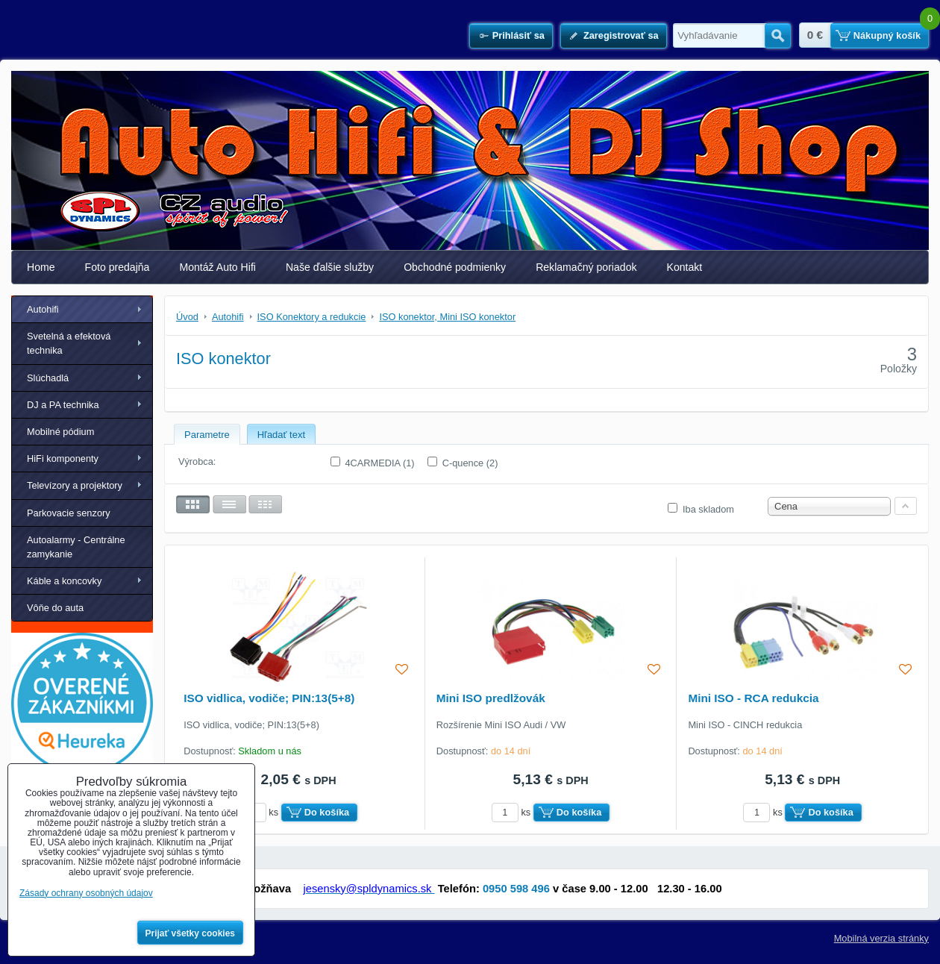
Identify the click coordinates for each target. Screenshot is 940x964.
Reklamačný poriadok (586, 267)
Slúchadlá (48, 378)
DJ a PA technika (63, 404)
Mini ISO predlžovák (490, 698)
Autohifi (43, 309)
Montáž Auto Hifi (217, 267)
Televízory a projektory (74, 485)
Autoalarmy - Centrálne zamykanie (76, 547)
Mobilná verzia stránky (881, 938)
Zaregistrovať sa (621, 35)
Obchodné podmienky (455, 267)
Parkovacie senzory (68, 513)
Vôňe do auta (55, 607)
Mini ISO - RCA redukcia (753, 698)
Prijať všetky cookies (190, 933)
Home (41, 267)
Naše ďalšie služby (330, 267)
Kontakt (685, 267)
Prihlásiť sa (518, 35)
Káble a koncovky (64, 580)
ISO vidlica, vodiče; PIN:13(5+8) (269, 698)
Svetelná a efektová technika (68, 343)
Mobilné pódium (60, 431)
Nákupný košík (887, 35)
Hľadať (778, 35)
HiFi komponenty (62, 458)
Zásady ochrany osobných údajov (86, 893)
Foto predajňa (117, 267)
